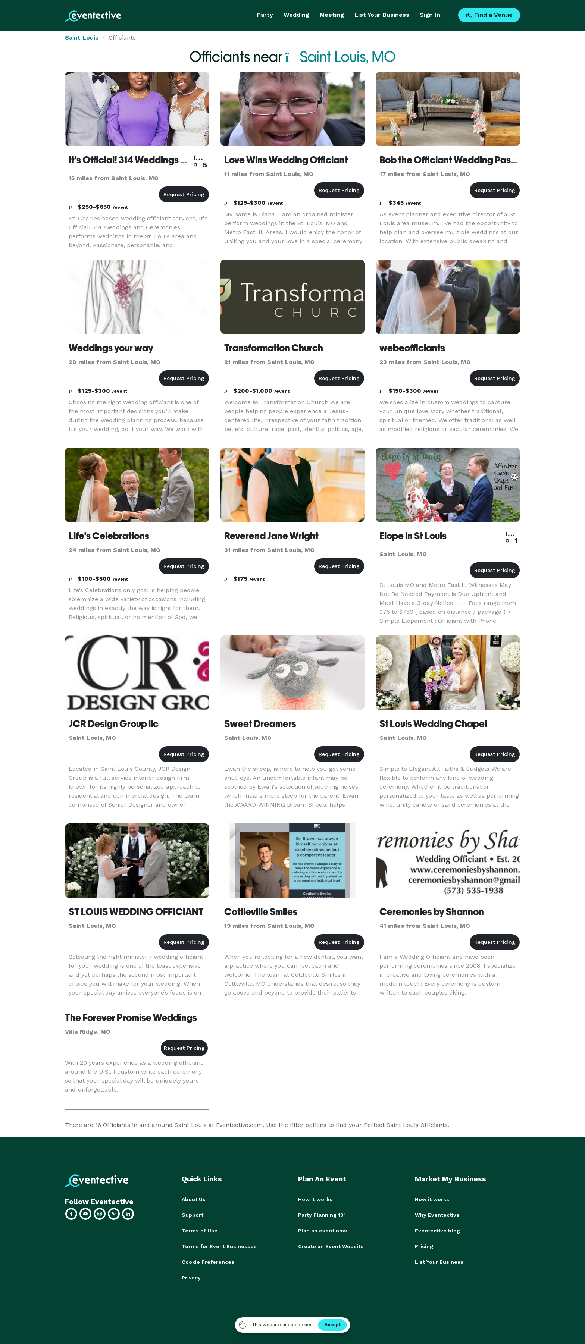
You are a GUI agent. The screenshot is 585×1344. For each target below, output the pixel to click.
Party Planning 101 (322, 1215)
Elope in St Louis (413, 535)
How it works (315, 1199)
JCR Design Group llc (114, 723)
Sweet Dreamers (260, 723)
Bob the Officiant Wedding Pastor (451, 160)
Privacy (191, 1278)
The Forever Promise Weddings (131, 1017)
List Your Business (381, 14)
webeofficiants (412, 348)
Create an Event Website (331, 1246)
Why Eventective (437, 1215)
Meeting (332, 14)
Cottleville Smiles (260, 911)
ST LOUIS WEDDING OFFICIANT (136, 911)
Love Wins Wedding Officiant (286, 160)
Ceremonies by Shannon (431, 911)
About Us (194, 1199)
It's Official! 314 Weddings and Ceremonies (160, 160)
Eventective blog (437, 1231)
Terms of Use (200, 1231)
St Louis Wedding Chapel (433, 723)
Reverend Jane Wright (271, 535)
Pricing (424, 1246)
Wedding (296, 14)
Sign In (430, 14)
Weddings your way (111, 348)
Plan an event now (322, 1231)
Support (192, 1215)
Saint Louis (81, 37)
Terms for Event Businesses (219, 1246)
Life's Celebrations (109, 535)
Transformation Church (273, 348)
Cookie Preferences (208, 1262)
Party (265, 14)
